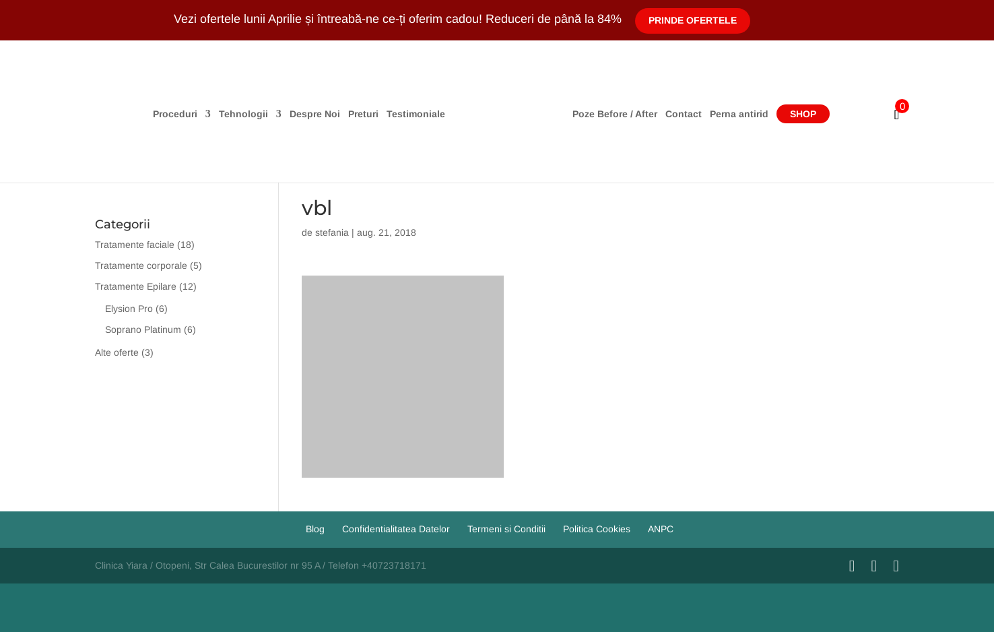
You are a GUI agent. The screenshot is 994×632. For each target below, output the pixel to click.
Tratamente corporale (141, 265)
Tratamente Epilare (135, 286)
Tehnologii (243, 114)
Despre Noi (315, 114)
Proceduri (175, 114)
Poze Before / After (614, 114)
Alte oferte (117, 352)
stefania (332, 232)
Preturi (363, 114)
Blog (315, 529)
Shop (803, 113)
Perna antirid (739, 114)
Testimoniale (416, 114)
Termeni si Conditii (506, 529)
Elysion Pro (129, 308)
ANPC (660, 529)
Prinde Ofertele (693, 20)
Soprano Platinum (143, 329)
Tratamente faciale (134, 244)
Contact (683, 114)
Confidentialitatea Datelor (396, 529)
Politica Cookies (596, 529)
